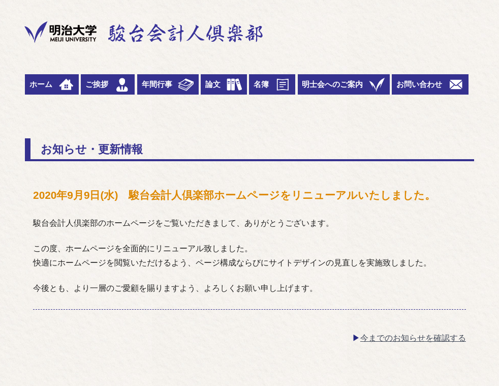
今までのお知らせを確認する (413, 338)
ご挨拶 (107, 85)
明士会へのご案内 (343, 85)
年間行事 (168, 85)
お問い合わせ (430, 85)
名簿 (272, 85)
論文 (223, 85)
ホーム (51, 85)
